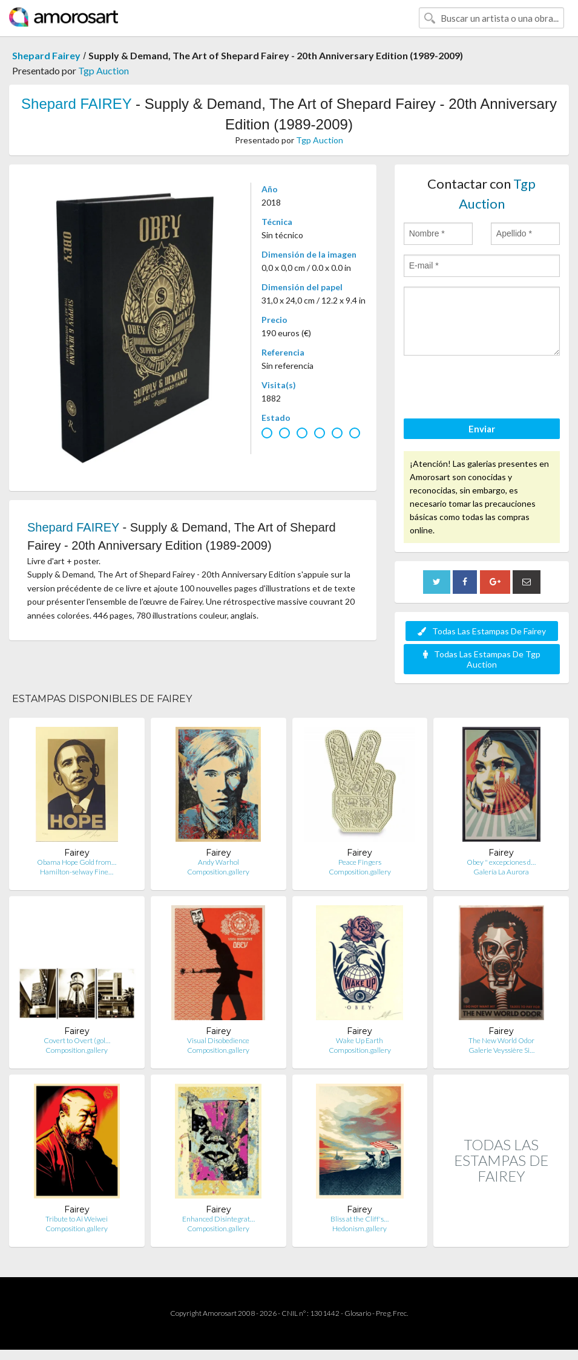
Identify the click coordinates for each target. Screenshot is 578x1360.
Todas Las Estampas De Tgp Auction (481, 659)
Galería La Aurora (501, 871)
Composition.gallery (218, 871)
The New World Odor (501, 1040)
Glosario (357, 1313)
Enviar (481, 428)
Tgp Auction (103, 70)
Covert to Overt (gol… (77, 1040)
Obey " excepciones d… (501, 862)
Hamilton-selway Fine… (76, 871)
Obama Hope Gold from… (76, 862)
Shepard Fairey (46, 55)
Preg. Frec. (392, 1313)
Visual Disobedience (218, 1040)
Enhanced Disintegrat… (218, 1218)
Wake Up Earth (359, 1040)
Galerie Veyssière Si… (501, 1050)
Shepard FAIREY (76, 104)
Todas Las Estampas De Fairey (482, 631)
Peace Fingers (359, 862)
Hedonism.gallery (359, 1228)
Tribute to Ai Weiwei (76, 1218)
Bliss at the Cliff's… (359, 1218)
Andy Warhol (218, 862)
